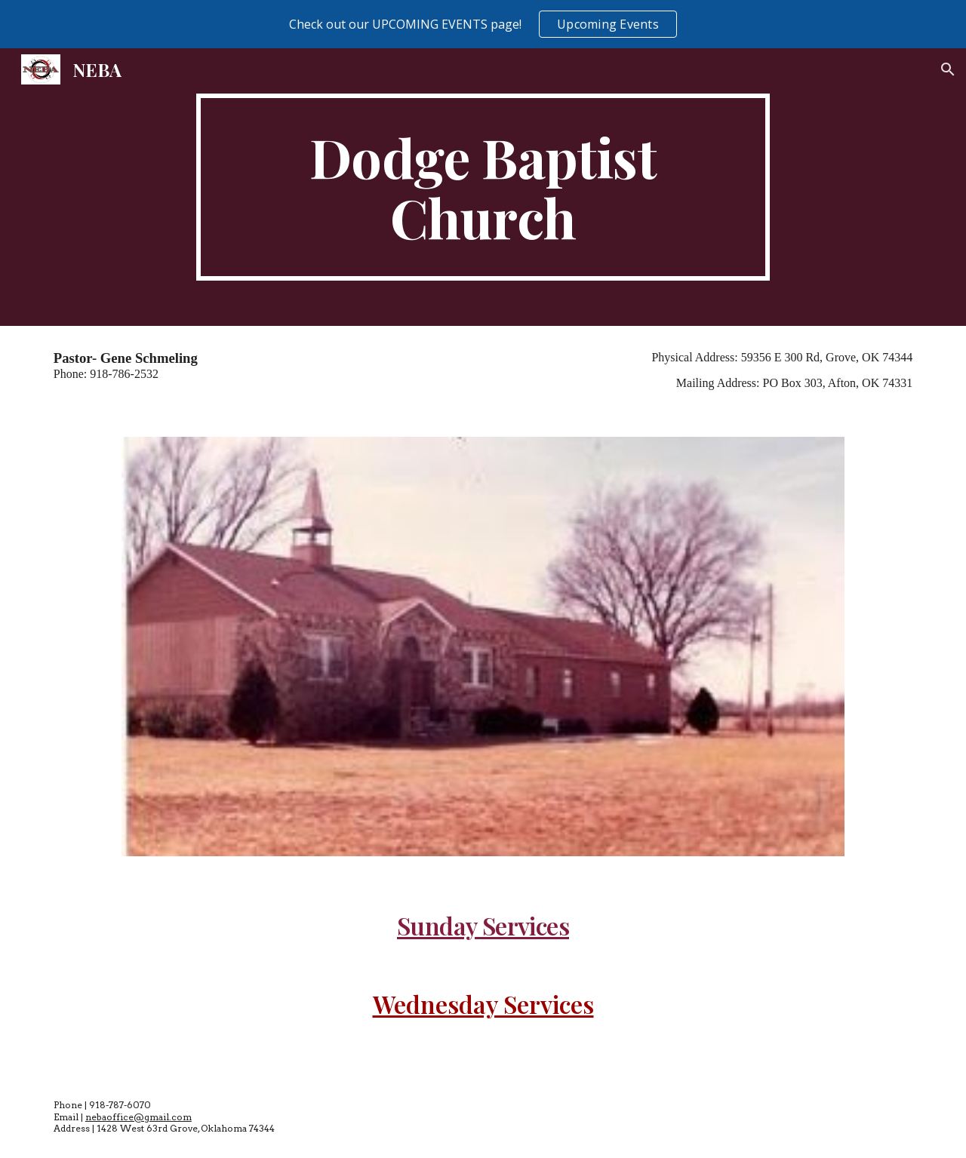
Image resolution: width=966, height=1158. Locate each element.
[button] (948, 69)
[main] (483, 187)
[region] (483, 24)
